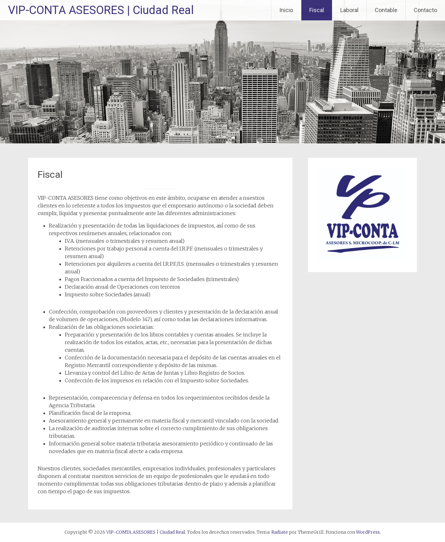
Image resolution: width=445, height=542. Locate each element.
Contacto (425, 10)
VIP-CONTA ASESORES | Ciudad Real (101, 10)
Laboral (349, 10)
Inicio (286, 10)
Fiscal (316, 10)
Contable (386, 10)
